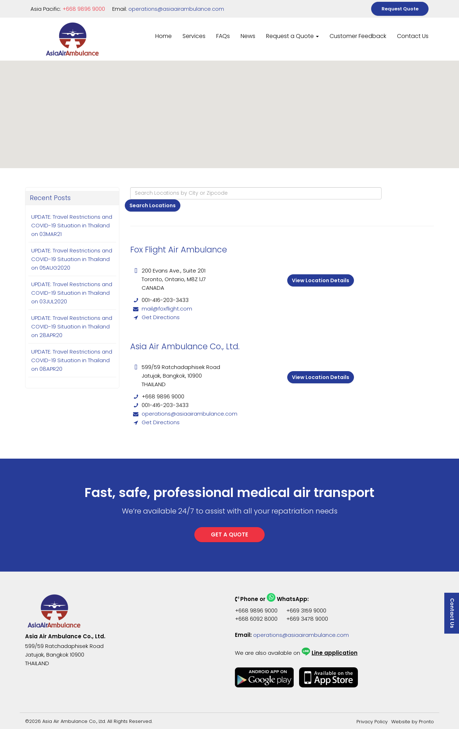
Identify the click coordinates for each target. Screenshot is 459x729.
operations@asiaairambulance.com (176, 9)
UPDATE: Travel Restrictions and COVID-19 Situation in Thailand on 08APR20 (71, 360)
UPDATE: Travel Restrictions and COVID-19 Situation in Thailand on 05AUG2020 (71, 259)
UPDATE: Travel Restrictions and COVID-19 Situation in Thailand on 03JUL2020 (71, 292)
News (248, 36)
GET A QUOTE (229, 534)
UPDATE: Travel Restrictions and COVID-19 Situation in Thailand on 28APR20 (71, 326)
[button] (413, 72)
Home (163, 36)
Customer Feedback (358, 36)
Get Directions (161, 317)
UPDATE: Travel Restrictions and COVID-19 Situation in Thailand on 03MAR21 (71, 225)
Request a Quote (292, 36)
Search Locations (152, 205)
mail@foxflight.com (167, 308)
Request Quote (400, 8)
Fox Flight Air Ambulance (178, 249)
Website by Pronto (412, 721)
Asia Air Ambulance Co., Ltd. (185, 346)
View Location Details (320, 280)
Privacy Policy (372, 721)
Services (194, 36)
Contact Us (413, 36)
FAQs (223, 36)
